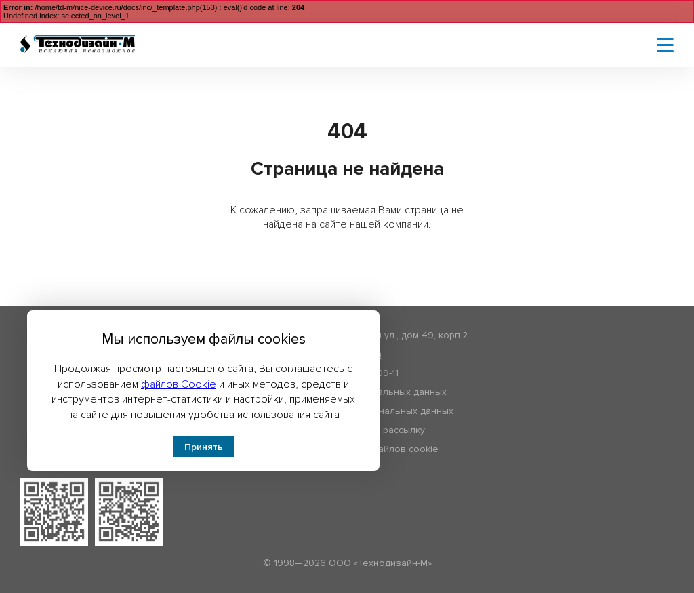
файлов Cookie (178, 384)
